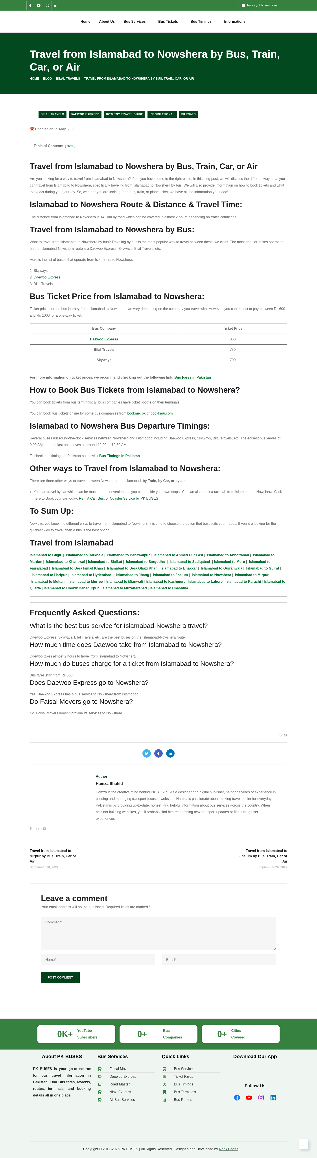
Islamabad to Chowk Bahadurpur (71, 588)
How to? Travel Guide (124, 114)
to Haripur (49, 575)
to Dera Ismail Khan (77, 568)
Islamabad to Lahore (205, 581)
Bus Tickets (168, 21)
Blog (47, 78)
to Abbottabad (228, 555)
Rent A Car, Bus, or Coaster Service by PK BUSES (118, 498)
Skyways (188, 114)
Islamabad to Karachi (243, 581)
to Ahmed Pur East (178, 555)
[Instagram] (47, 5)
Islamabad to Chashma (169, 588)
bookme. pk (136, 413)
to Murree (85, 581)
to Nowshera (211, 575)
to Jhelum (170, 575)
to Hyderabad (91, 575)
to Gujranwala (221, 568)
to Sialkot (105, 562)
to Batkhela (84, 555)
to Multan (48, 581)
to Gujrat (262, 568)
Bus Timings (201, 21)
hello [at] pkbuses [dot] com (267, 5)
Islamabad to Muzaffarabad (124, 588)
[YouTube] (38, 5)
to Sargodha (145, 562)
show (70, 146)
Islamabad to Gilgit (45, 555)
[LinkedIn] (56, 5)
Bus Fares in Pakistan (192, 377)
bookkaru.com (162, 413)
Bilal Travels (68, 78)
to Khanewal (65, 562)
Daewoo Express (85, 114)
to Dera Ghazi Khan (132, 568)
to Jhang (132, 575)
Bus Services (134, 21)
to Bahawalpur (128, 555)
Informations (234, 21)
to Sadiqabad (190, 562)
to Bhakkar (178, 568)
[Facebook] (30, 5)
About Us (107, 21)
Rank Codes (228, 1149)
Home (85, 21)
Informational (162, 114)
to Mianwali (124, 581)
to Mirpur (252, 575)
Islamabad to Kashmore (166, 581)
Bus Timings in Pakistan (119, 456)
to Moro (229, 562)
